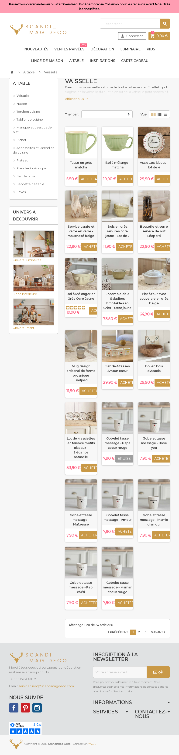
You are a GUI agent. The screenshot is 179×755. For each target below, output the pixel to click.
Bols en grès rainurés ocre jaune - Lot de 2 (117, 231)
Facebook (13, 707)
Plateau (22, 160)
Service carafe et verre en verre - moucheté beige (81, 231)
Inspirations (102, 61)
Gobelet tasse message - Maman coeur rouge (117, 587)
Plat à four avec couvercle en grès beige (154, 298)
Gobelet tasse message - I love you (154, 443)
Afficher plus (76, 99)
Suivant (158, 632)
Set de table (26, 176)
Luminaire (130, 49)
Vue (144, 114)
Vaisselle (23, 96)
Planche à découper (32, 168)
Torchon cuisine (28, 111)
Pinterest (25, 707)
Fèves (21, 192)
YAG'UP (93, 743)
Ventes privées (70, 47)
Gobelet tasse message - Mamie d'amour (154, 519)
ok (158, 672)
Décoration (102, 49)
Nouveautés (36, 49)
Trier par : (72, 114)
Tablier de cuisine (30, 119)
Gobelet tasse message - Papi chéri (81, 587)
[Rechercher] (135, 24)
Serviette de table (30, 184)
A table (76, 61)
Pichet (21, 140)
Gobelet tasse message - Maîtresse (81, 519)
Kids (151, 49)
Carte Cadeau (134, 61)
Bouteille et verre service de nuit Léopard (154, 231)
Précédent (117, 632)
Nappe (22, 103)
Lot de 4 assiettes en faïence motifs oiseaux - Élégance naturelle (81, 448)
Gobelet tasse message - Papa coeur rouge (118, 443)
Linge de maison (47, 61)
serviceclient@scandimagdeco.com (46, 686)
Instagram (37, 707)
